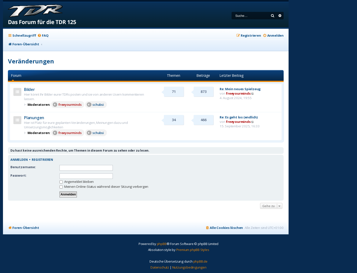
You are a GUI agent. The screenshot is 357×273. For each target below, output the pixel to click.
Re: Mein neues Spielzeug (240, 89)
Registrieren (42, 160)
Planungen (34, 117)
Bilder (29, 89)
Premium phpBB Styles (192, 249)
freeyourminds (67, 104)
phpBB (162, 244)
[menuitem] (42, 35)
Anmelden (19, 160)
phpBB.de (200, 261)
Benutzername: (23, 167)
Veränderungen (31, 61)
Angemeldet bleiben (77, 181)
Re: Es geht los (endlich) (239, 117)
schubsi (95, 104)
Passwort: (18, 175)
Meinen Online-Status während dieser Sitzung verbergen (104, 186)
